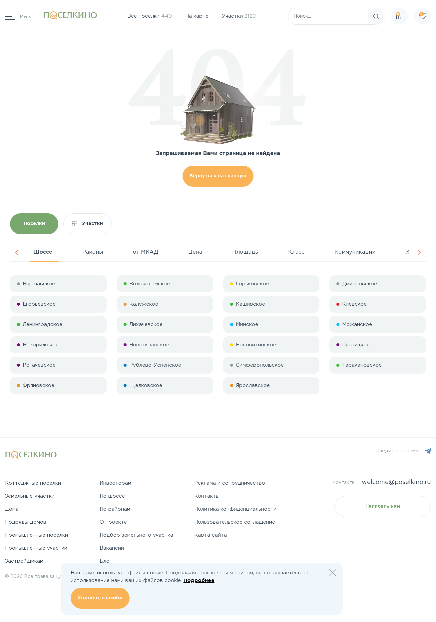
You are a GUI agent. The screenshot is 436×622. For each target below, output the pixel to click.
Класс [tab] (296, 252)
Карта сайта (210, 535)
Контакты (206, 496)
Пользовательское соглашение (234, 522)
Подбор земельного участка (136, 535)
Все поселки (149, 16)
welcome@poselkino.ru (396, 482)
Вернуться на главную (218, 176)
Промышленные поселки (36, 535)
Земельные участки (30, 496)
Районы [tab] (92, 252)
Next (419, 252)
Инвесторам (115, 483)
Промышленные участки (36, 548)
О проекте (113, 522)
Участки (239, 16)
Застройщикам (24, 561)
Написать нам (382, 506)
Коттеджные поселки (33, 483)
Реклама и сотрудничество (229, 483)
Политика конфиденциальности (235, 509)
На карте (197, 16)
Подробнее (199, 580)
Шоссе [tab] (42, 252)
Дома (12, 509)
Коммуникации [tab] (354, 252)
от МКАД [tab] (145, 252)
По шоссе (112, 496)
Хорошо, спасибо (100, 598)
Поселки (34, 224)
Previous (16, 252)
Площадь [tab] (245, 252)
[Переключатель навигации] (18, 16)
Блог (106, 561)
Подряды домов (25, 522)
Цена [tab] (195, 252)
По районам (115, 509)
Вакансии (112, 548)
